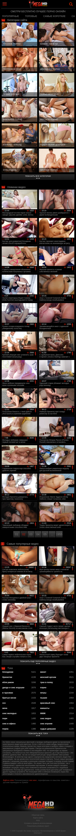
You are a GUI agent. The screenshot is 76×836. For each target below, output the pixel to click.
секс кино (33, 780)
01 (16, 534)
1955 (59, 534)
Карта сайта (38, 818)
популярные (10, 16)
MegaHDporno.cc (45, 4)
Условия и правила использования (38, 823)
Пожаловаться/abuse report (38, 826)
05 (45, 534)
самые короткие (54, 16)
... (52, 534)
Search (71, 4)
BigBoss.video (8, 780)
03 (30, 534)
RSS (38, 821)
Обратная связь (38, 815)
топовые (31, 16)
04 (38, 534)
